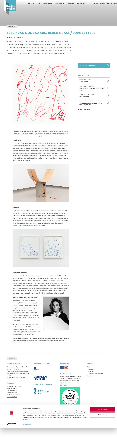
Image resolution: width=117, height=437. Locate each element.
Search (92, 3)
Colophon (90, 376)
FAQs (88, 367)
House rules (90, 369)
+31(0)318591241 (12, 397)
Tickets (26, 3)
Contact (99, 3)
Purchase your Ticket (88, 65)
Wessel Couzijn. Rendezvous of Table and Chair (92, 103)
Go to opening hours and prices (16, 377)
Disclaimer (90, 371)
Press (105, 3)
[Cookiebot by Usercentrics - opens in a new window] (11, 433)
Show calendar (84, 110)
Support (77, 3)
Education (56, 3)
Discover (44, 3)
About (67, 3)
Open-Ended (92, 81)
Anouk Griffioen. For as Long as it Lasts (92, 88)
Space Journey (92, 95)
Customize (102, 424)
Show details (27, 433)
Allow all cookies (102, 418)
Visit (35, 3)
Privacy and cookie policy (95, 373)
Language (111, 3)
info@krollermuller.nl (13, 394)
